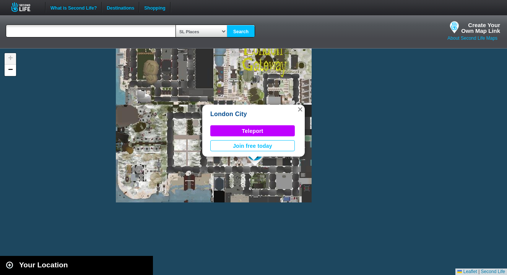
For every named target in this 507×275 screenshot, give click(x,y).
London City (228, 114)
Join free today (252, 146)
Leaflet (467, 271)
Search (241, 31)
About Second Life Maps (472, 38)
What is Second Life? (73, 7)
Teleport (252, 131)
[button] (300, 109)
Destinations (120, 7)
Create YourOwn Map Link (480, 28)
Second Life (25, 7)
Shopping (154, 7)
